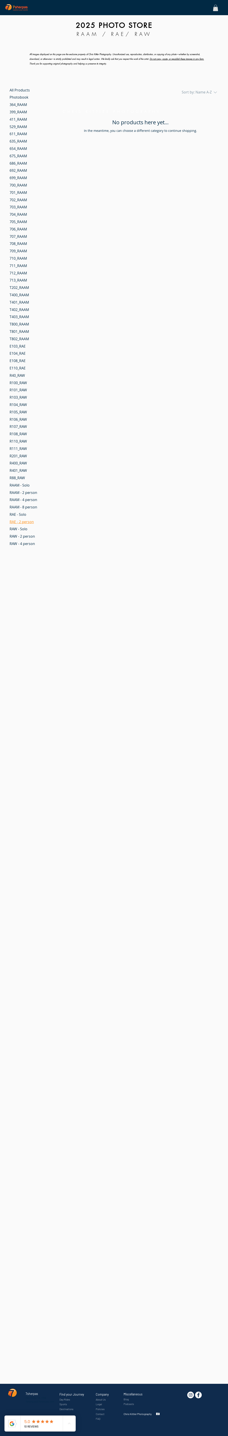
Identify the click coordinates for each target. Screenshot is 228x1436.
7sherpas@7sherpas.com (40, 1401)
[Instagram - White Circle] (190, 1395)
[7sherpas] (198, 1395)
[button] (215, 8)
